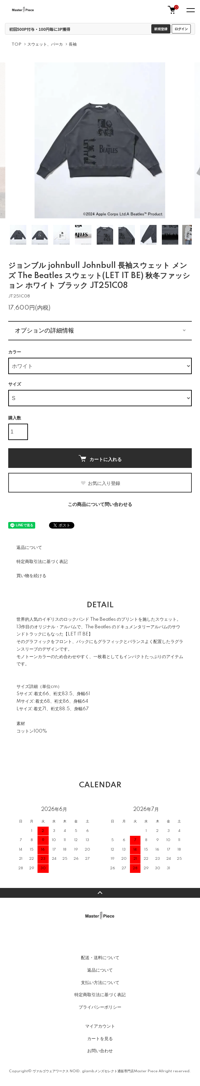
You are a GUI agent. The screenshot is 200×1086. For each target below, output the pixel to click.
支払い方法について (100, 982)
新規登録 (160, 28)
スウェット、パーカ (45, 44)
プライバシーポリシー (100, 1007)
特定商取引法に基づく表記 (42, 561)
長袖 (73, 44)
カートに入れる (100, 458)
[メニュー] (190, 10)
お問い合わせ (100, 1051)
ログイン (181, 28)
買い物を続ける (31, 575)
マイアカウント (100, 1026)
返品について (29, 547)
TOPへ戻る (100, 893)
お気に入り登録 (100, 483)
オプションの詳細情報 (44, 330)
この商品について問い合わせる (100, 504)
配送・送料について (100, 957)
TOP (16, 44)
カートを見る (100, 1038)
